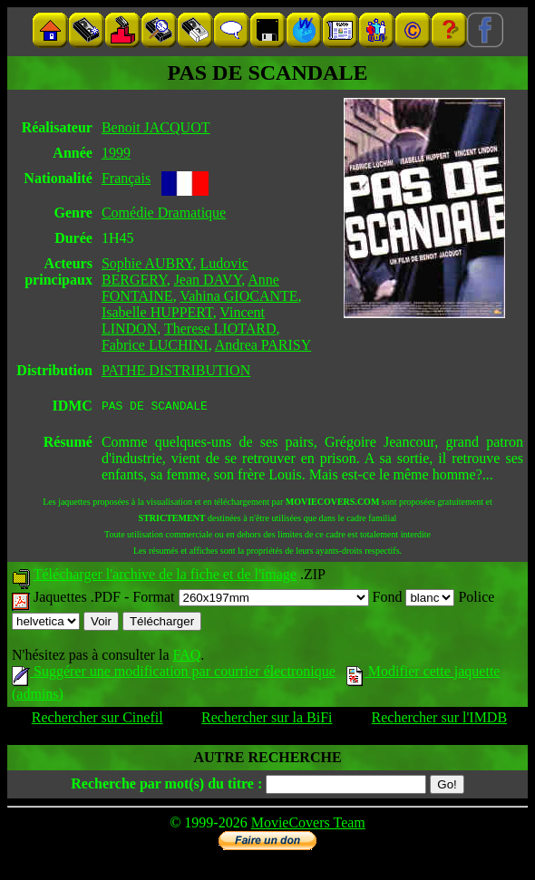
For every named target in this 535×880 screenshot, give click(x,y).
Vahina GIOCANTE (238, 296)
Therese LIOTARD (220, 328)
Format (250, 599)
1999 (116, 152)
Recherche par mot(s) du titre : (166, 786)
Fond (414, 599)
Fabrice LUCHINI (155, 345)
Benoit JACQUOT (156, 127)
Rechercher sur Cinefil (97, 720)
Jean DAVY (208, 279)
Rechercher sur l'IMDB (440, 720)
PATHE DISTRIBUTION (176, 370)
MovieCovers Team (308, 825)
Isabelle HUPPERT (157, 312)
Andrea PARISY (263, 345)
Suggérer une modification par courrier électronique (174, 674)
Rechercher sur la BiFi (266, 720)
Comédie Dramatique (164, 212)
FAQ (186, 657)
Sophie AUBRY (147, 263)
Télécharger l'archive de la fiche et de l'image (165, 577)
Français (126, 178)
